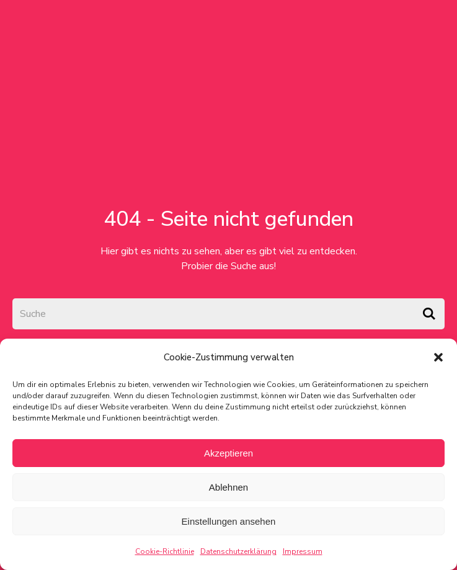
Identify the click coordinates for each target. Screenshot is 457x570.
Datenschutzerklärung (238, 551)
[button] (438, 357)
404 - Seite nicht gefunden (228, 219)
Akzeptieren (228, 453)
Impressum (302, 551)
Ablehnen (228, 487)
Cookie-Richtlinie (164, 551)
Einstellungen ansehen (229, 521)
